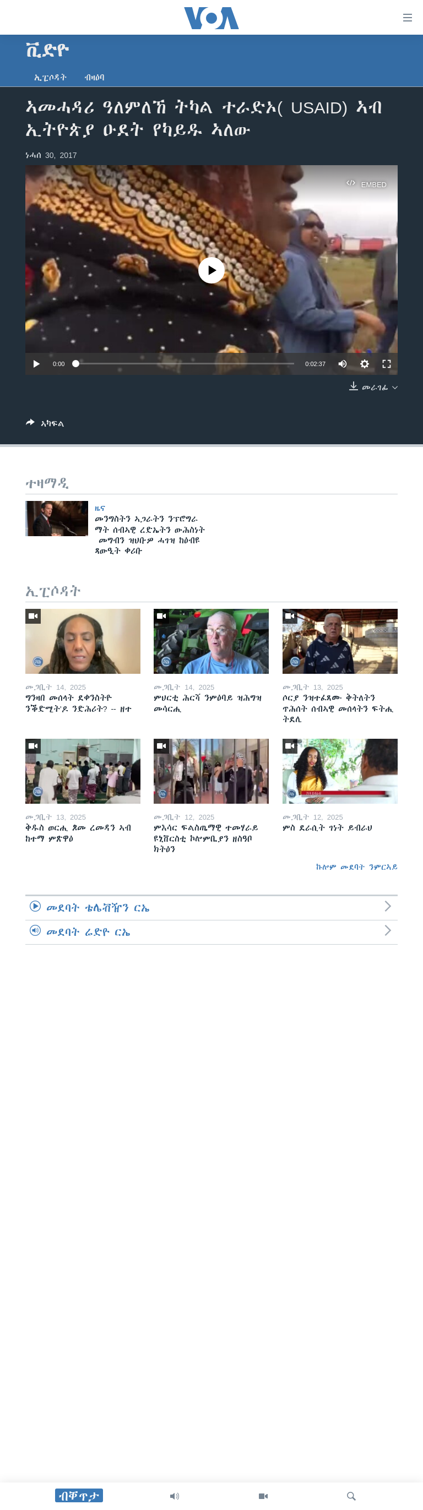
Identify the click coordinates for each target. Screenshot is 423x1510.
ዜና (100, 508)
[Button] (45, 426)
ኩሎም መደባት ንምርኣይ (357, 867)
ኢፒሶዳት (50, 78)
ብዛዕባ (94, 78)
